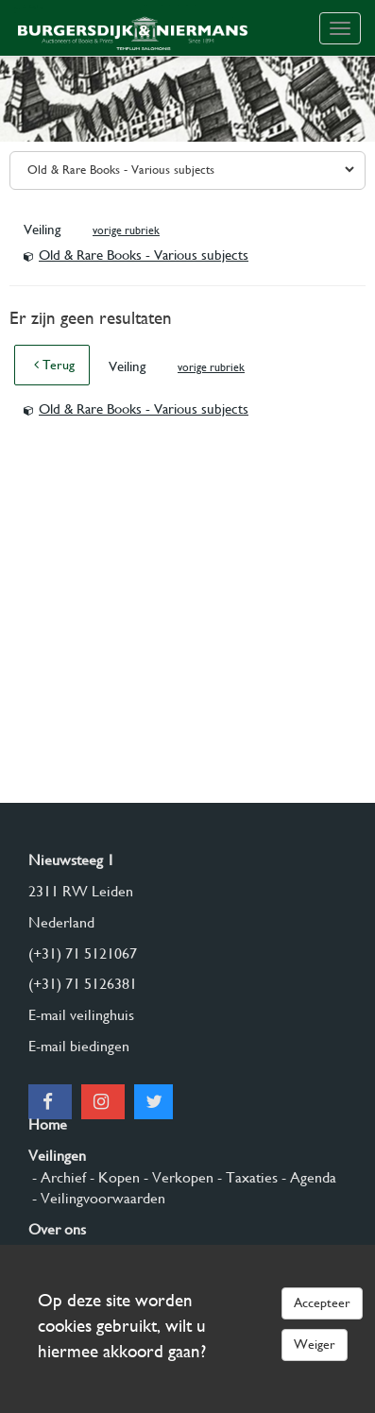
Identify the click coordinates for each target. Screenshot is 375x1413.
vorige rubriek (126, 230)
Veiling (44, 229)
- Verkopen (176, 1177)
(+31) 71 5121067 (82, 953)
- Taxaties (245, 1177)
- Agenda (307, 1177)
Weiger (314, 1344)
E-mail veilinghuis (81, 1015)
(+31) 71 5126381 (82, 984)
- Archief (57, 1177)
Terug (54, 364)
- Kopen (113, 1177)
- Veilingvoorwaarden (96, 1198)
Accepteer (322, 1302)
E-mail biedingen (78, 1046)
